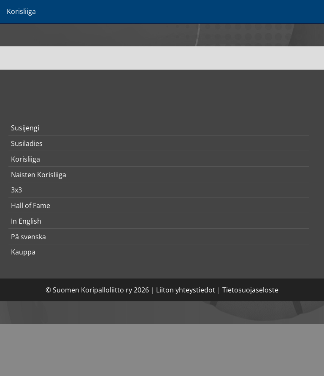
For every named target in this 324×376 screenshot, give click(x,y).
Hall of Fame (30, 205)
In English (26, 221)
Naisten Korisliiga (38, 174)
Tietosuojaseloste (250, 290)
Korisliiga (25, 159)
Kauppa (23, 252)
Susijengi (25, 128)
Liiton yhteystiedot (185, 290)
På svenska (28, 236)
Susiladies (27, 143)
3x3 (16, 190)
